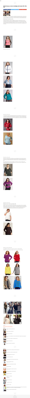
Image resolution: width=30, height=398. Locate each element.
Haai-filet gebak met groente (9, 373)
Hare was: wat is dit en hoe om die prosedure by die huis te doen (12, 359)
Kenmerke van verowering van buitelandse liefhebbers (11, 389)
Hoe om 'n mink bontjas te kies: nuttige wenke (11, 343)
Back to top (15, 395)
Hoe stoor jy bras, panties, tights (9, 333)
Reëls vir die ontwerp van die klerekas (10, 331)
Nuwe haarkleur (8, 377)
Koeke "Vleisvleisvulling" (9, 366)
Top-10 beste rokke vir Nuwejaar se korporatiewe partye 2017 (12, 338)
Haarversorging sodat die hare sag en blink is (11, 354)
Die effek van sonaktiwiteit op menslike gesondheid (11, 371)
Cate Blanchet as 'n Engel (9, 384)
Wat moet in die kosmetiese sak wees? (10, 361)
